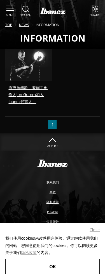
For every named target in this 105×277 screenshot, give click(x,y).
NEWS (24, 24)
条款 (53, 192)
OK (52, 266)
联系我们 (52, 182)
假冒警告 (52, 222)
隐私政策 (29, 252)
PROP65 (52, 212)
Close (95, 229)
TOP (8, 24)
